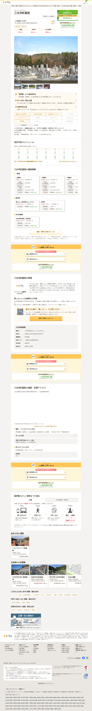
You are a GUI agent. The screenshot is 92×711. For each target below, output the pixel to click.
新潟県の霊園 (41, 701)
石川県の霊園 (57, 701)
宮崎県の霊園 (40, 710)
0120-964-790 (67, 25)
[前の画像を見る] (16, 60)
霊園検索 (7, 647)
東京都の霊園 (24, 701)
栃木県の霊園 (72, 698)
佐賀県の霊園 (8, 710)
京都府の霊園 (48, 704)
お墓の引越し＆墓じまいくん (12, 695)
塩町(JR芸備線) (16, 603)
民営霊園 (77, 596)
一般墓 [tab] (30, 501)
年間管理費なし (28, 596)
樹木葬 (63, 596)
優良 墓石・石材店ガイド (75, 693)
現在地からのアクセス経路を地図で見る (46, 427)
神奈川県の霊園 (33, 701)
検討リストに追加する (48, 16)
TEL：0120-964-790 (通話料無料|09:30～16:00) (28, 161)
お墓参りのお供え (66, 649)
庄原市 (14, 611)
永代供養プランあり (41, 596)
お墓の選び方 (22, 651)
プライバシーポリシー (19, 664)
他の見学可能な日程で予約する (68, 161)
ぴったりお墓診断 (9, 651)
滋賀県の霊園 (40, 704)
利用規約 (11, 664)
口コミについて (28, 664)
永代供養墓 (70, 596)
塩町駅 (45, 128)
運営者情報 (6, 664)
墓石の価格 (50, 647)
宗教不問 (51, 596)
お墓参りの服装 (65, 651)
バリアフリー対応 (17, 596)
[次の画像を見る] (76, 60)
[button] (67, 12)
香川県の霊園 (56, 707)
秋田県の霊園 (40, 698)
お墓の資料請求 (9, 649)
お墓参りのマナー (66, 647)
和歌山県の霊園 (80, 704)
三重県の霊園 (32, 704)
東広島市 (20, 611)
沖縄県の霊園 (57, 710)
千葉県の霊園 (16, 701)
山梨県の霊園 (73, 701)
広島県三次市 (28, 128)
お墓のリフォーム (51, 651)
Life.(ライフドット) (16, 693)
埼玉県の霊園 (8, 701)
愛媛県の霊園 (64, 707)
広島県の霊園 (32, 707)
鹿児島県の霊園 (49, 710)
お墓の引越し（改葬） (24, 653)
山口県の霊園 (40, 707)
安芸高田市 (27, 611)
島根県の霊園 (16, 707)
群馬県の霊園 (80, 698)
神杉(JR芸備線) (26, 603)
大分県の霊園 (32, 710)
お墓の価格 (22, 649)
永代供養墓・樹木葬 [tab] (62, 501)
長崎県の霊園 (16, 710)
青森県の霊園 (16, 698)
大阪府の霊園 (56, 704)
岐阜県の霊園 (8, 704)
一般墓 (57, 596)
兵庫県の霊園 (64, 704)
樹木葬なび (50, 693)
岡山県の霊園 (24, 707)
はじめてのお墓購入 (24, 647)
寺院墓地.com (64, 693)
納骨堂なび (57, 693)
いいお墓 (7, 693)
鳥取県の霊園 (8, 707)
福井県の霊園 (65, 701)
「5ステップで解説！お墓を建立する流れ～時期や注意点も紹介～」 (60, 526)
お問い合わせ (36, 664)
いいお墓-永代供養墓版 (28, 693)
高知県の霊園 (72, 707)
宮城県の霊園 (32, 698)
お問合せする (33, 192)
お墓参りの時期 (65, 653)
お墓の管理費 (50, 649)
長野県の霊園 (81, 701)
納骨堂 (35, 653)
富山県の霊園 (49, 701)
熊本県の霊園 (24, 710)
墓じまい (21, 655)
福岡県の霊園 (80, 707)
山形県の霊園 (48, 698)
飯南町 (35, 611)
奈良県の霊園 (72, 704)
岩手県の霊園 (24, 698)
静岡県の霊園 (16, 704)
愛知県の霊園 (24, 704)
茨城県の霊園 (64, 698)
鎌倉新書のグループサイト (46, 684)
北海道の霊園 (8, 698)
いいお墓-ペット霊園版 (40, 693)
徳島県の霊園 (48, 707)
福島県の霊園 (56, 698)
